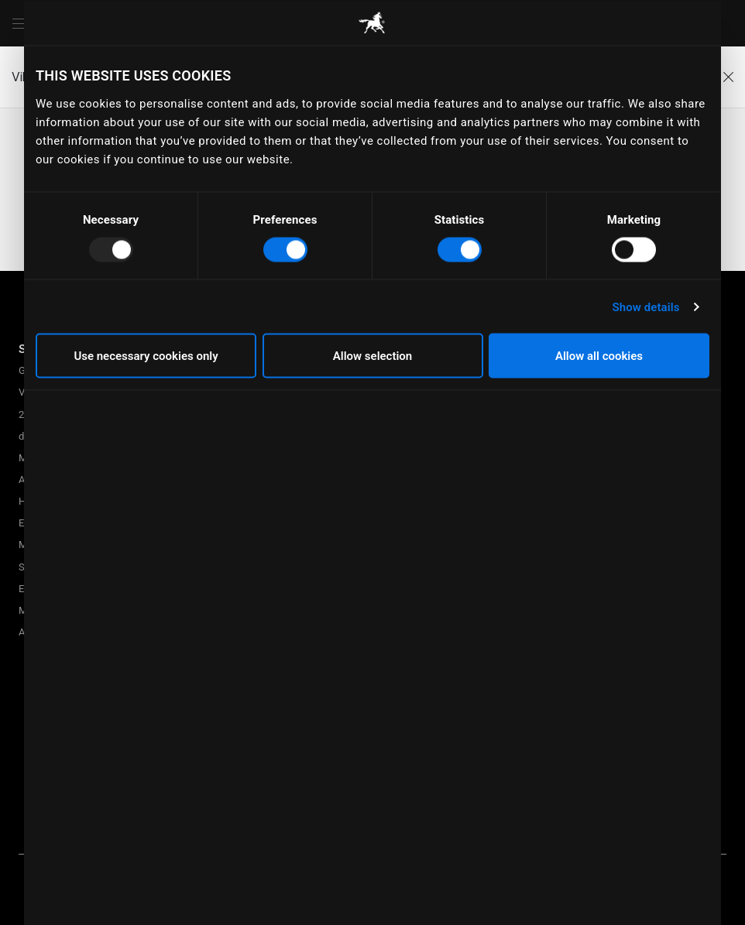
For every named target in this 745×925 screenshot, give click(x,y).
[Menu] (18, 23)
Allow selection (372, 356)
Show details (645, 306)
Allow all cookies (599, 356)
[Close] (728, 77)
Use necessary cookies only (146, 356)
